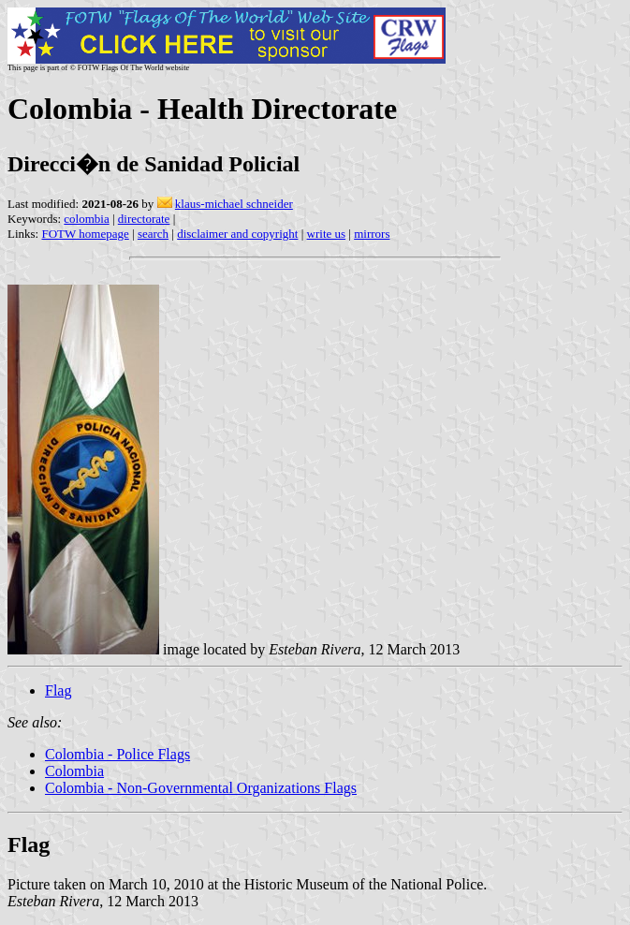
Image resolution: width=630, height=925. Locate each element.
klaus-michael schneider (234, 204)
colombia (86, 219)
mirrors (371, 234)
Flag (58, 690)
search (153, 234)
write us (326, 234)
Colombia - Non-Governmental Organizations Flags (201, 788)
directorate (144, 219)
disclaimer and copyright (237, 234)
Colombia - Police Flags (117, 754)
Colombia (74, 771)
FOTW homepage (84, 234)
